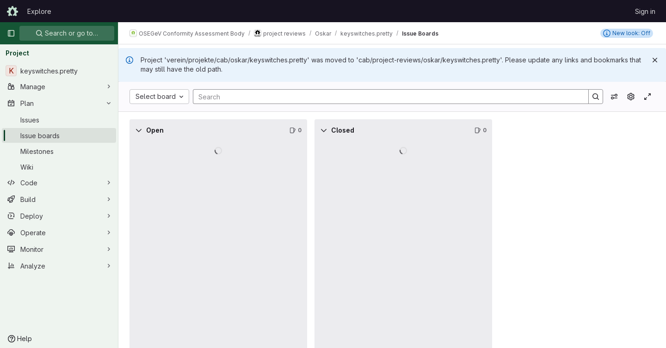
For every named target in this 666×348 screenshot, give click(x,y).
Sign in (645, 11)
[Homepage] (12, 11)
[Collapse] (138, 130)
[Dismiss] (654, 60)
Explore (39, 11)
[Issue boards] (59, 135)
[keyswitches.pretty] (59, 70)
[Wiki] (59, 166)
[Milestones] (59, 151)
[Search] (386, 96)
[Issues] (59, 119)
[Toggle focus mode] (647, 96)
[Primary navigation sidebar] (11, 33)
